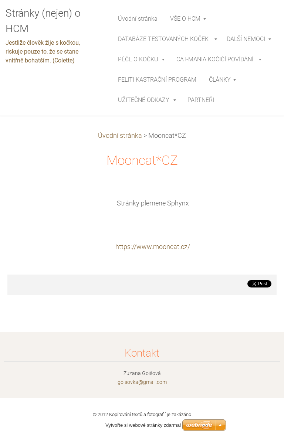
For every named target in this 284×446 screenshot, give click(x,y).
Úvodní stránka (120, 135)
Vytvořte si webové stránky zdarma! (143, 425)
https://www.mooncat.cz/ (152, 247)
